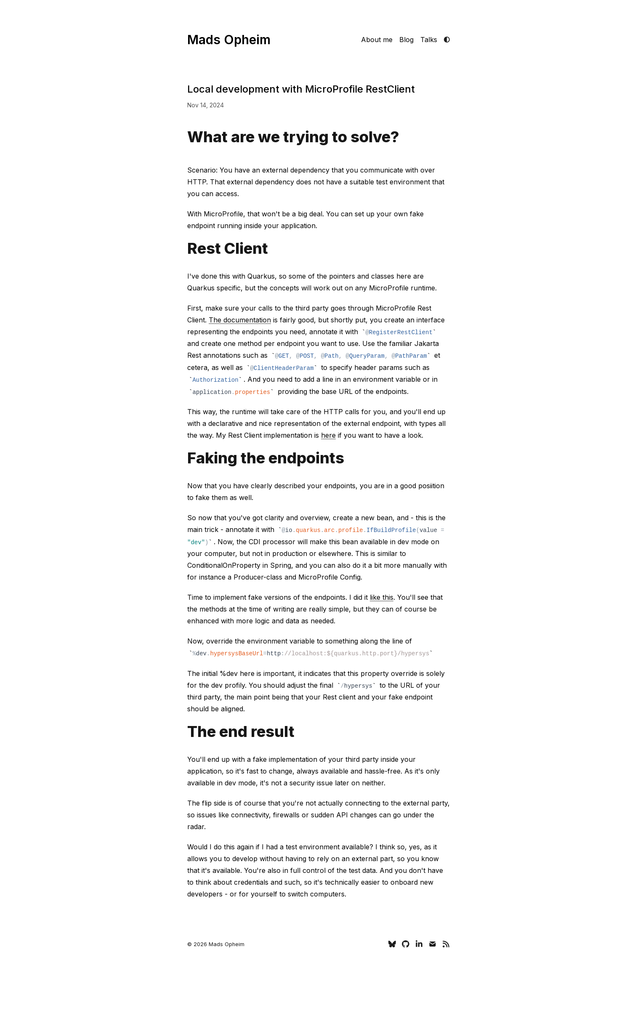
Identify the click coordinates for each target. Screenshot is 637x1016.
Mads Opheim (229, 39)
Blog (406, 39)
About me (377, 39)
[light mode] (447, 40)
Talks (428, 39)
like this (381, 597)
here (328, 435)
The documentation (240, 320)
